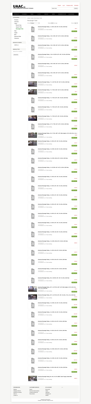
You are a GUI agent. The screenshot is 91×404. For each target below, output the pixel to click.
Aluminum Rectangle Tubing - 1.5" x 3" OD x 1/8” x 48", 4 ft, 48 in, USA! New (53, 124)
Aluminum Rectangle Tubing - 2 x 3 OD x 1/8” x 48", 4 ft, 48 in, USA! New (52, 176)
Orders (47, 390)
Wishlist (47, 395)
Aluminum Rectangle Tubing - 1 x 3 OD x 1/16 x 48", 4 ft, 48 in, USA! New (52, 26)
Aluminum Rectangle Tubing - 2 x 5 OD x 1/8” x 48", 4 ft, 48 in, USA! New (52, 185)
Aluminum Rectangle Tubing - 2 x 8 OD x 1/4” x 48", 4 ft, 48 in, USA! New (52, 213)
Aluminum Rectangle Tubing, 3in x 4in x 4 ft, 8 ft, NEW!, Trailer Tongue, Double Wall (55, 376)
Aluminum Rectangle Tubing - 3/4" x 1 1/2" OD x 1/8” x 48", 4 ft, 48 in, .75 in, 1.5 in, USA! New (56, 295)
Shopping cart (48, 393)
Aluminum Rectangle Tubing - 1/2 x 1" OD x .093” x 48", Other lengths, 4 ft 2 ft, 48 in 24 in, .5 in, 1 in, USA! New (57, 134)
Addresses (48, 392)
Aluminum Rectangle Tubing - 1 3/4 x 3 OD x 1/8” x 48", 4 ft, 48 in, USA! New (53, 63)
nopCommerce (47, 399)
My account (48, 389)
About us (15, 393)
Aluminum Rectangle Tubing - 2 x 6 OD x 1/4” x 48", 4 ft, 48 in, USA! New (52, 195)
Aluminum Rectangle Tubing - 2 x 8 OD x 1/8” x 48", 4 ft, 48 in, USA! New (52, 222)
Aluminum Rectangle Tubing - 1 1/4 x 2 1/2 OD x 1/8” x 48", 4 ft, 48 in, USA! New (54, 54)
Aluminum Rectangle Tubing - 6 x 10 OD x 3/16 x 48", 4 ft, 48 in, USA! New (53, 348)
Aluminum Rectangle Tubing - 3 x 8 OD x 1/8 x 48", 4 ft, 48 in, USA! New (52, 268)
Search (31, 389)
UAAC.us (16, 45)
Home (28, 18)
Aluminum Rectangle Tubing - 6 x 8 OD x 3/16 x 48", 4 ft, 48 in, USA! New (52, 367)
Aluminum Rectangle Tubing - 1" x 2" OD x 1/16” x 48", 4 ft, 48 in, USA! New (53, 89)
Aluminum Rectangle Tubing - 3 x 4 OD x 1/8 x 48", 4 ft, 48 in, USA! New (52, 250)
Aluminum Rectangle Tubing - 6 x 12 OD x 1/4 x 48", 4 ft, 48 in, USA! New (52, 358)
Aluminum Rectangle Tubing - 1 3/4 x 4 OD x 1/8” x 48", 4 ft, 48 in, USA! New (53, 72)
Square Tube (19, 27)
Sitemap (15, 389)
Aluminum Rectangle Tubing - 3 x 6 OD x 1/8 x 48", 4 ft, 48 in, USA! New (52, 259)
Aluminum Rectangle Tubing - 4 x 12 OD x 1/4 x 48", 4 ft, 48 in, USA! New (52, 312)
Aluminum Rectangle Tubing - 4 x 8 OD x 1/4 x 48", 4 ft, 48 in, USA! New (52, 339)
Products (16, 14)
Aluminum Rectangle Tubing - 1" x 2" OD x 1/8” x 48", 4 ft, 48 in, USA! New (53, 97)
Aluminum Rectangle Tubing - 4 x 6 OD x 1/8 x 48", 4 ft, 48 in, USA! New (52, 330)
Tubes (31, 14)
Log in (64, 5)
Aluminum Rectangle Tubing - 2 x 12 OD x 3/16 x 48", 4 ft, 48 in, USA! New (53, 158)
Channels (24, 14)
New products (32, 393)
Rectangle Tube (19, 28)
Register (59, 5)
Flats (39, 14)
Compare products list (34, 392)
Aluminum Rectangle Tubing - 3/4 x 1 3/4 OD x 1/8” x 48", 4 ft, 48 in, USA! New (53, 277)
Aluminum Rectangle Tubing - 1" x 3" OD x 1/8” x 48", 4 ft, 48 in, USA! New (53, 106)
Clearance (71, 14)
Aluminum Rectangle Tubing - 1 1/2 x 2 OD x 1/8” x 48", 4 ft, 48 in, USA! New (53, 35)
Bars (53, 14)
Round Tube (18, 25)
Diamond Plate (62, 14)
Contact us (16, 395)
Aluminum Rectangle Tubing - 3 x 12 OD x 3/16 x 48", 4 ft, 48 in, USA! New (53, 241)
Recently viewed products (34, 390)
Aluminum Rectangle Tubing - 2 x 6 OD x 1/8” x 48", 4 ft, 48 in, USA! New (52, 204)
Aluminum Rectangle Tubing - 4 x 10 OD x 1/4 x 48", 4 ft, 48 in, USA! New (52, 302)
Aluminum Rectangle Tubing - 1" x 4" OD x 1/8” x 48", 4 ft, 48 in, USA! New (53, 116)
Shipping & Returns (17, 390)
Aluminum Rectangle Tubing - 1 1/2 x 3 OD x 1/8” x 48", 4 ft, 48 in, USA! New (53, 45)
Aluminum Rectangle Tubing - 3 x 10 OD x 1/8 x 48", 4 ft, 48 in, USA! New (52, 231)
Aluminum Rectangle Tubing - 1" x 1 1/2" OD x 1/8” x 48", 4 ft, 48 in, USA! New (53, 82)
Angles (46, 14)
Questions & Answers (18, 392)
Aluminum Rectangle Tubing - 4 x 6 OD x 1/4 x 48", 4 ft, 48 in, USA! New (52, 321)
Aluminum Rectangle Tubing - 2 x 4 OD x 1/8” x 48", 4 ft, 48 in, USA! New (52, 141)
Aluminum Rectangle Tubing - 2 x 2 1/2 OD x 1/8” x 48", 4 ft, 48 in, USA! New (53, 167)
